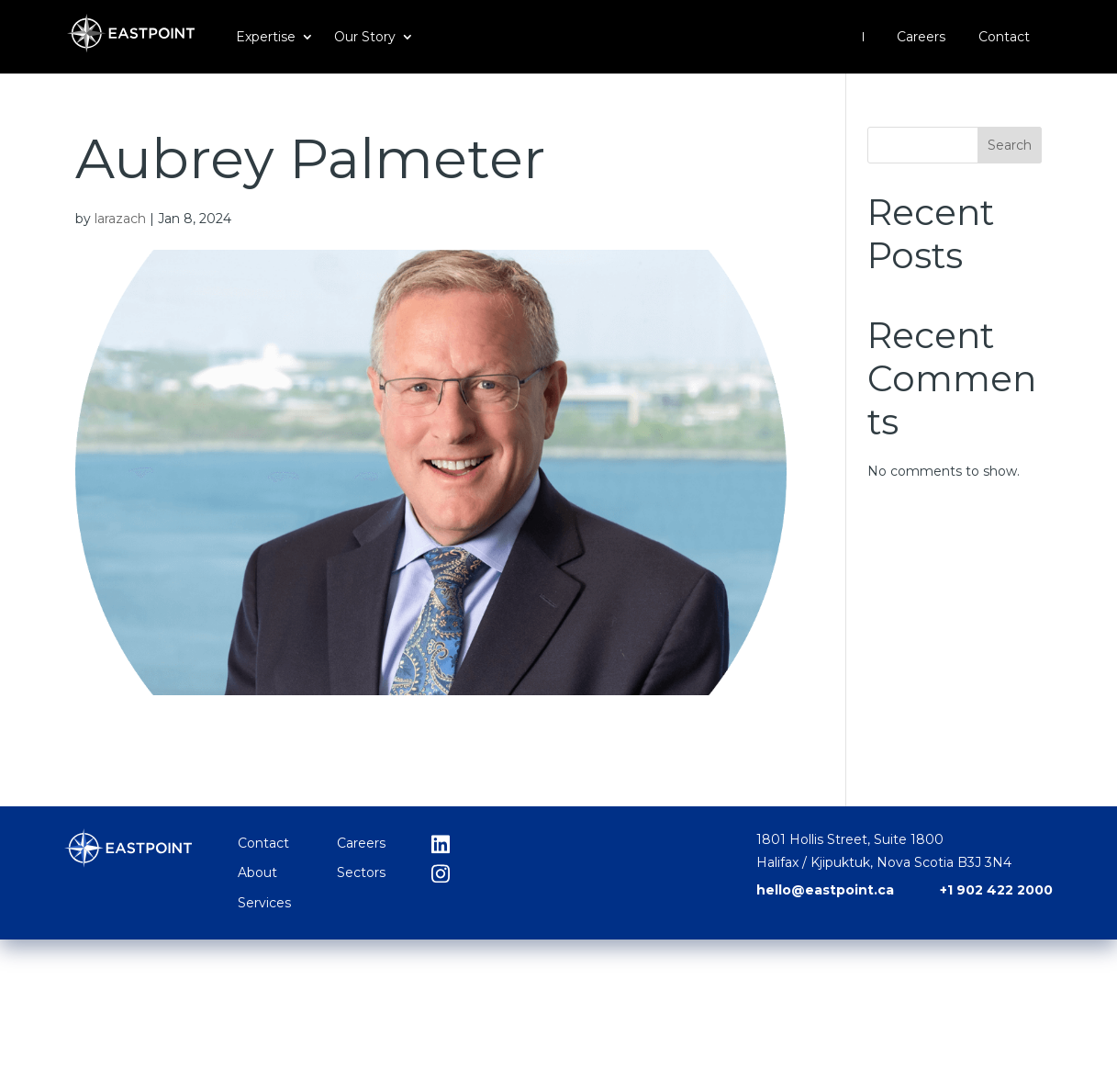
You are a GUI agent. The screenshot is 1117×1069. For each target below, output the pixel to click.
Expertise (266, 37)
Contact (1004, 37)
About (257, 872)
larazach (120, 218)
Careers (921, 37)
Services (264, 903)
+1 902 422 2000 (996, 890)
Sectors (361, 872)
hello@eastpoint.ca (825, 890)
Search (1010, 145)
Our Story (365, 37)
